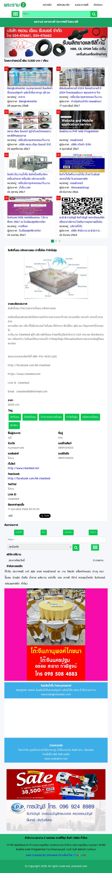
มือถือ (25, 577)
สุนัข (33, 571)
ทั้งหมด (93, 532)
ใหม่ (43, 532)
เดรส (39, 571)
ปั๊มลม (8, 577)
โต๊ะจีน (8, 571)
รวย (60, 577)
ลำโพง (24, 583)
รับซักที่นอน (30, 417)
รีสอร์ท (70, 571)
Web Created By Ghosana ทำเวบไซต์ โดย (49, 855)
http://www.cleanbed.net (23, 468)
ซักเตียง (14, 425)
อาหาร (21, 97)
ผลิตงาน (42, 577)
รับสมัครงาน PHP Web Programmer (79, 131)
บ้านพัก (16, 577)
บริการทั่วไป (76, 226)
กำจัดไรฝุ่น (71, 417)
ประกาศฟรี (18, 571)
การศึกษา (23, 226)
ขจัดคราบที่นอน (90, 417)
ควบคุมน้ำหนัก (85, 577)
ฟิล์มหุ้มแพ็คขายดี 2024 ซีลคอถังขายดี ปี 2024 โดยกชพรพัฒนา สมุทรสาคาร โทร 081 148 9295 (80, 93)
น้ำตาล (32, 577)
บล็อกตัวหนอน (83, 571)
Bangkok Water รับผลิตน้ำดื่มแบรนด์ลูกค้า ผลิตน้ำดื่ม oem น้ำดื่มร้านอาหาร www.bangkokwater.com (56, 690)
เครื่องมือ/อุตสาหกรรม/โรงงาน (34, 140)
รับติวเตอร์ (100, 577)
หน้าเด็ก (52, 577)
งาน (64, 571)
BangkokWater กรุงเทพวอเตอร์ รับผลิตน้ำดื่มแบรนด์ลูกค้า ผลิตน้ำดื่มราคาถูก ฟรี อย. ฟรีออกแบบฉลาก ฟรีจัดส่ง (30, 93)
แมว (101, 571)
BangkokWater (28, 101)
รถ (58, 571)
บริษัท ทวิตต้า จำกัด (81, 144)
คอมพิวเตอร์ (76, 140)
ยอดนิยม (68, 532)
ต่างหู (95, 571)
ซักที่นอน (14, 417)
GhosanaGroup (80, 187)
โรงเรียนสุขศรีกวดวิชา (30, 230)
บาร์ (27, 571)
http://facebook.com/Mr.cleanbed (29, 478)
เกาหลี (66, 577)
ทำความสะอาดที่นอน (51, 417)
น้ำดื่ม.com (24, 187)
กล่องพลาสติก (12, 583)
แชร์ (10, 515)
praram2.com (79, 866)
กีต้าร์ (74, 577)
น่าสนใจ (19, 532)
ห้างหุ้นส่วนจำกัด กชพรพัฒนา (86, 101)
